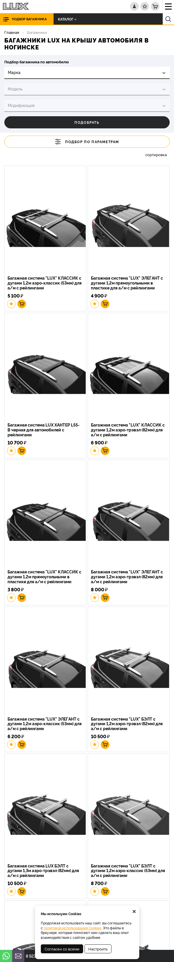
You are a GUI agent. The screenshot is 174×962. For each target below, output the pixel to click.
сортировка (156, 154)
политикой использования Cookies (72, 927)
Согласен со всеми (62, 948)
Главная (11, 32)
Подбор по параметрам (87, 142)
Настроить (98, 948)
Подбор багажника (29, 19)
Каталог (67, 18)
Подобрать (86, 122)
